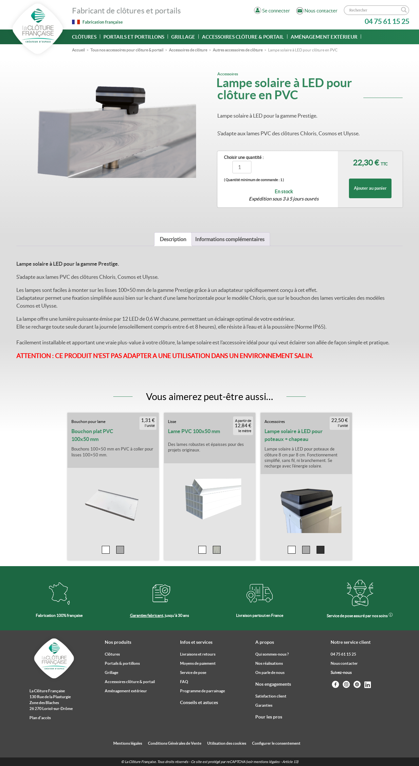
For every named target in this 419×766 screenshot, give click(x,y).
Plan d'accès (40, 718)
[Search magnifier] (404, 9)
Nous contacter (344, 663)
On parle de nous (269, 672)
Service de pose (193, 672)
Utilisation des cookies (226, 743)
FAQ (184, 682)
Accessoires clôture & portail (243, 37)
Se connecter (276, 10)
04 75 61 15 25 (387, 21)
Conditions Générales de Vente (174, 743)
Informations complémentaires (229, 239)
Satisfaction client (270, 696)
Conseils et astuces (199, 702)
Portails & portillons (122, 663)
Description (173, 239)
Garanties (263, 705)
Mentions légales (127, 743)
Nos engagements (273, 684)
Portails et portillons (133, 37)
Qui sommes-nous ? (272, 654)
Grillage (183, 37)
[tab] (173, 239)
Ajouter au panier (370, 188)
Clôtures (84, 37)
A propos (264, 642)
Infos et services (196, 642)
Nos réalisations (269, 663)
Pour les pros (268, 716)
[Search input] (373, 10)
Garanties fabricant (146, 615)
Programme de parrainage (202, 691)
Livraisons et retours (197, 654)
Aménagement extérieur (324, 37)
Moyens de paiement (198, 663)
